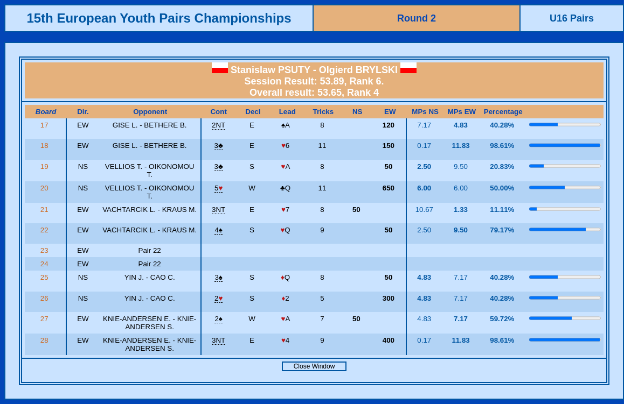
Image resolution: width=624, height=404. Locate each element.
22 (45, 230)
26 (45, 298)
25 (45, 277)
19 (45, 166)
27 (45, 319)
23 (45, 250)
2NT (218, 125)
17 (45, 125)
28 (45, 340)
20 (45, 188)
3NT (218, 209)
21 (45, 209)
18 (45, 145)
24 (45, 264)
